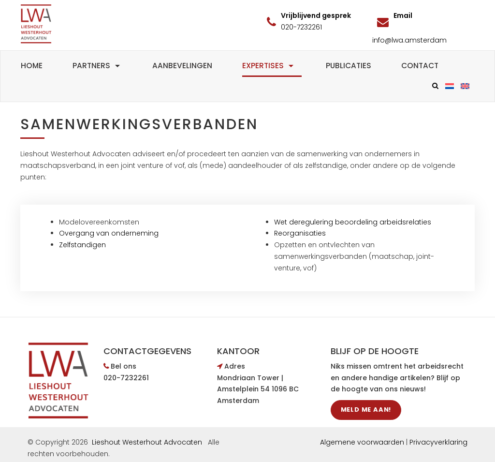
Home (32, 65)
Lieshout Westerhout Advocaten (147, 442)
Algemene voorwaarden (362, 442)
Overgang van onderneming (109, 233)
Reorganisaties (300, 233)
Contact (419, 65)
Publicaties (348, 65)
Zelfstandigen (83, 245)
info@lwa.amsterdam (409, 40)
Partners (97, 65)
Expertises (269, 65)
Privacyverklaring (438, 442)
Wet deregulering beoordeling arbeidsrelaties (352, 222)
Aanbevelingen (182, 65)
